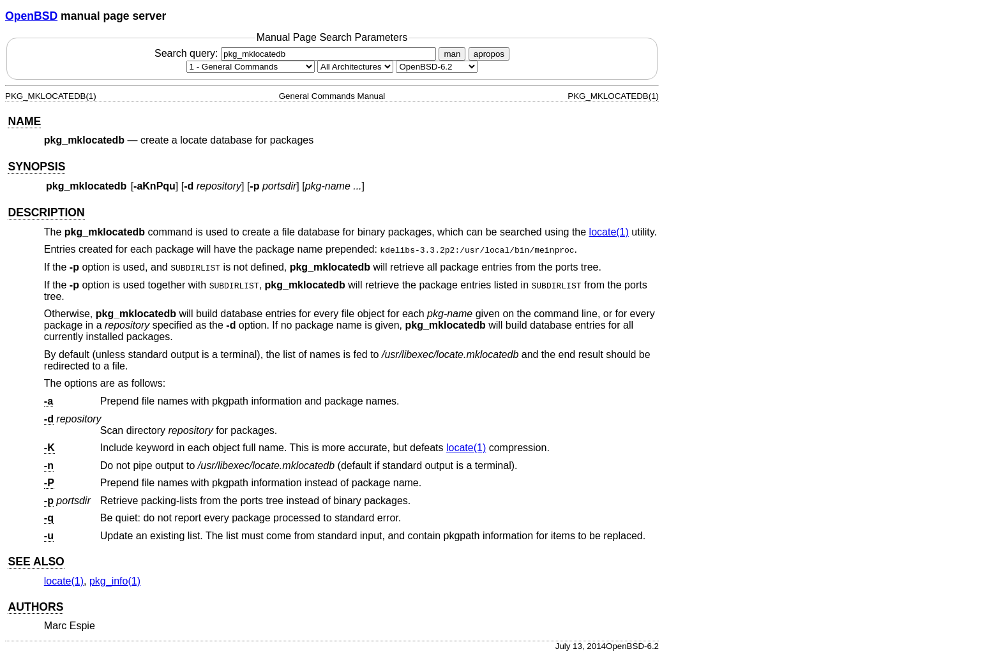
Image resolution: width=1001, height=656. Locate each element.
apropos (489, 54)
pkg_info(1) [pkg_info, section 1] (114, 581)
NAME (24, 121)
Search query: (296, 53)
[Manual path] (437, 67)
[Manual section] (250, 67)
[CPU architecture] (355, 67)
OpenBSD (31, 16)
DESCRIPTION (46, 212)
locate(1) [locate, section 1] (609, 232)
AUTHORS (35, 606)
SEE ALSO (36, 561)
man (452, 54)
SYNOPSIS (36, 166)
